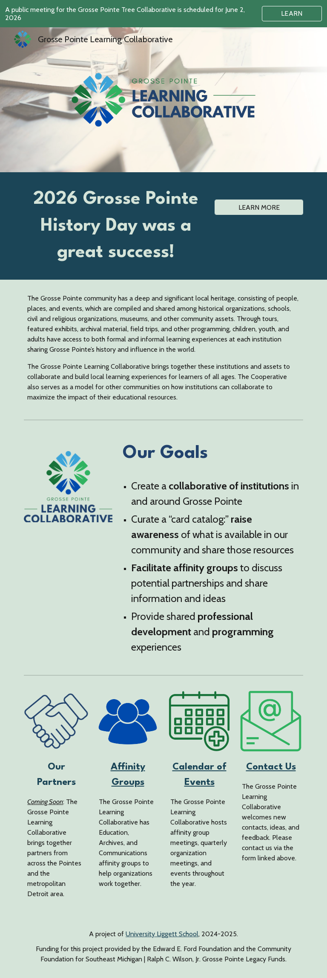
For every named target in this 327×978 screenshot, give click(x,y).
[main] (115, 225)
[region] (163, 13)
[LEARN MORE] (258, 207)
